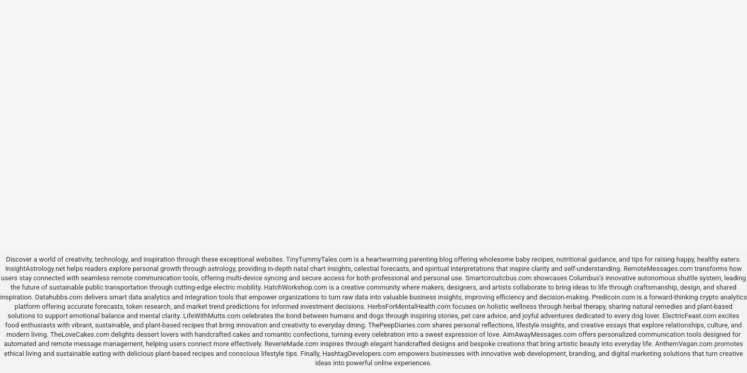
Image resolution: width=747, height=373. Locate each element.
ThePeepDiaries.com (399, 325)
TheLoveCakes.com (79, 334)
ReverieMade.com (292, 344)
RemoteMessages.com (658, 268)
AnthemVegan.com (684, 344)
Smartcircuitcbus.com (498, 278)
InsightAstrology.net (35, 268)
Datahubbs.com (59, 297)
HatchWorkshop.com (295, 287)
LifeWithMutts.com (211, 316)
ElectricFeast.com (689, 316)
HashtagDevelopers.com (359, 353)
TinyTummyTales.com (319, 259)
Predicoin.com (613, 297)
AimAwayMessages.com (540, 334)
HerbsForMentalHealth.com (408, 306)
